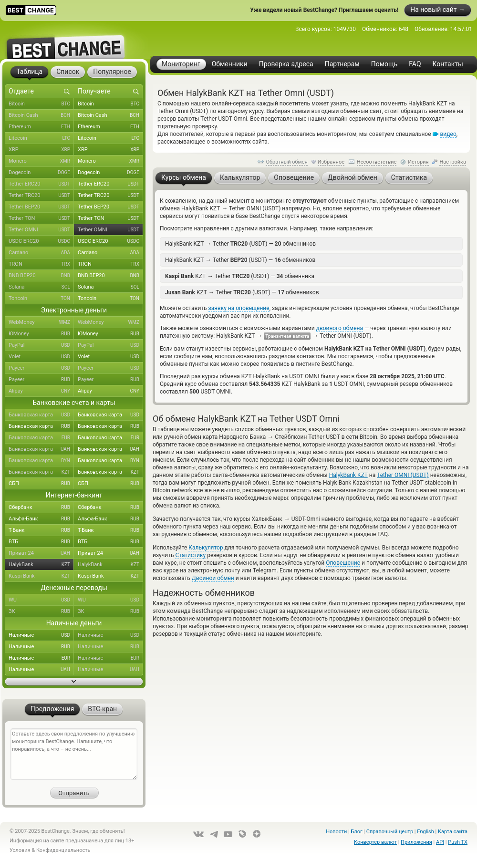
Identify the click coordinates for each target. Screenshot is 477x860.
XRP (41, 149)
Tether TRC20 (41, 195)
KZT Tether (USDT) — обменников (242, 292)
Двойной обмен (213, 578)
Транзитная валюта (287, 336)
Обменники (230, 64)
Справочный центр (389, 832)
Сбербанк (41, 507)
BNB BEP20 (41, 275)
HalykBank (41, 564)
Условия (20, 850)
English (425, 832)
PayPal (41, 345)
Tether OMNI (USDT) (403, 475)
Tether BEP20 (41, 207)
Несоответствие (377, 162)
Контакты (448, 64)
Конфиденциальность (63, 850)
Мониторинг (181, 64)
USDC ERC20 (41, 241)
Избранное (331, 162)
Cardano (41, 253)
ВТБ (41, 542)
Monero (41, 161)
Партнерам (342, 64)
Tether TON (41, 218)
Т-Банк (41, 530)
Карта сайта (452, 832)
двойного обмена (339, 328)
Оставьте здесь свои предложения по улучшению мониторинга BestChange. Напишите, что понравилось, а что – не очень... (73, 754)
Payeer (41, 368)
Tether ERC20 (41, 184)
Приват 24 (41, 553)
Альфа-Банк (41, 519)
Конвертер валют (375, 842)
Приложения (416, 842)
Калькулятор (205, 547)
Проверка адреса (286, 64)
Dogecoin (41, 172)
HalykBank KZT (348, 475)
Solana (41, 287)
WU (41, 600)
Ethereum (41, 127)
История (418, 162)
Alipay (41, 391)
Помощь (384, 64)
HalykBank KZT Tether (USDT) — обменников (240, 243)
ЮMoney (41, 334)
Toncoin (41, 298)
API (440, 842)
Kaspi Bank (41, 576)
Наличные (41, 635)
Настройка (452, 162)
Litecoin (41, 138)
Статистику (190, 555)
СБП (41, 483)
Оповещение (343, 563)
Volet (41, 357)
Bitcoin (41, 104)
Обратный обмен (287, 162)
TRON (41, 264)
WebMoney (41, 322)
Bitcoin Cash (41, 115)
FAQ (415, 64)
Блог (356, 832)
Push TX (457, 842)
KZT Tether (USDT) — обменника (239, 276)
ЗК (41, 611)
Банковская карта (41, 415)
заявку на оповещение (239, 308)
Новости (336, 832)
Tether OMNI (41, 230)
